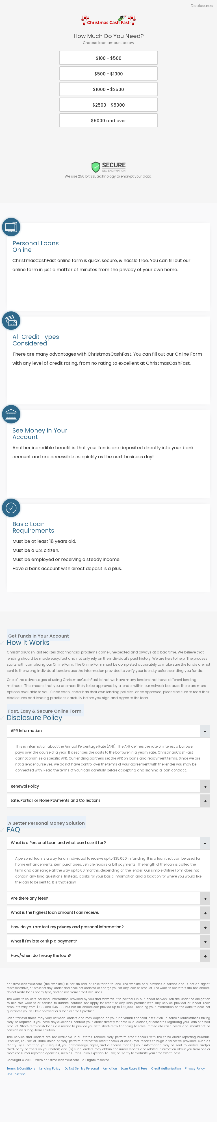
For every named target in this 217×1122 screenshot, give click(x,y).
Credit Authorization (166, 1068)
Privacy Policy (195, 1068)
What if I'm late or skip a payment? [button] (44, 941)
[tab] (108, 731)
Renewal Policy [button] (25, 786)
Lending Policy (49, 1068)
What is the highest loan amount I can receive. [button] (55, 912)
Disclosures (202, 6)
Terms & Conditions (21, 1068)
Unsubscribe (16, 1074)
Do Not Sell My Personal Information (90, 1068)
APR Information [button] (26, 730)
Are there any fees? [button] (29, 898)
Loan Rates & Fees (134, 1068)
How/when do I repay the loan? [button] (41, 955)
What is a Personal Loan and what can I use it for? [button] (58, 842)
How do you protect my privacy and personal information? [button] (67, 927)
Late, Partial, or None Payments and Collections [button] (56, 800)
